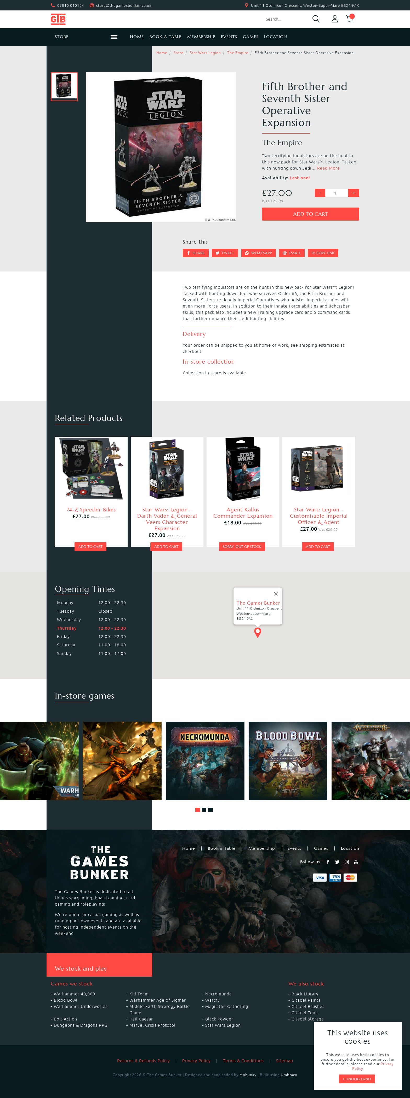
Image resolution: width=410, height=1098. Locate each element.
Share (196, 253)
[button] (197, 810)
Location (275, 36)
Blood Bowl (65, 1000)
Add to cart (310, 214)
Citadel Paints (306, 1000)
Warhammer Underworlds (80, 1006)
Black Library (305, 993)
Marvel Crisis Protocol (152, 1025)
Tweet (225, 253)
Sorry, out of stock (242, 546)
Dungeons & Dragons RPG (80, 1025)
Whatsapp (258, 253)
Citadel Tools (305, 1012)
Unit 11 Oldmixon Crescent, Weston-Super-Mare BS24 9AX (305, 5)
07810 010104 (70, 5)
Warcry (212, 1000)
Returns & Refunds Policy (143, 1060)
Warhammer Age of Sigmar (157, 1000)
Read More (328, 168)
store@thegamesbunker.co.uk (123, 5)
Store (179, 53)
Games (250, 36)
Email (292, 253)
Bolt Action (65, 1019)
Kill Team (139, 993)
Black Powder (219, 1019)
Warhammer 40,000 (74, 993)
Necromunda (218, 993)
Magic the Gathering (226, 1006)
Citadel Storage (308, 1019)
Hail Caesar (141, 1019)
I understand (357, 1079)
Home (137, 36)
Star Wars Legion (205, 53)
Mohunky (248, 1075)
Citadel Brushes (308, 1006)
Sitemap (284, 1060)
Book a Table (165, 36)
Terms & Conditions (243, 1060)
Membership (201, 36)
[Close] (276, 594)
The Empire (237, 53)
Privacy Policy (196, 1060)
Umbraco (289, 1075)
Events (229, 36)
